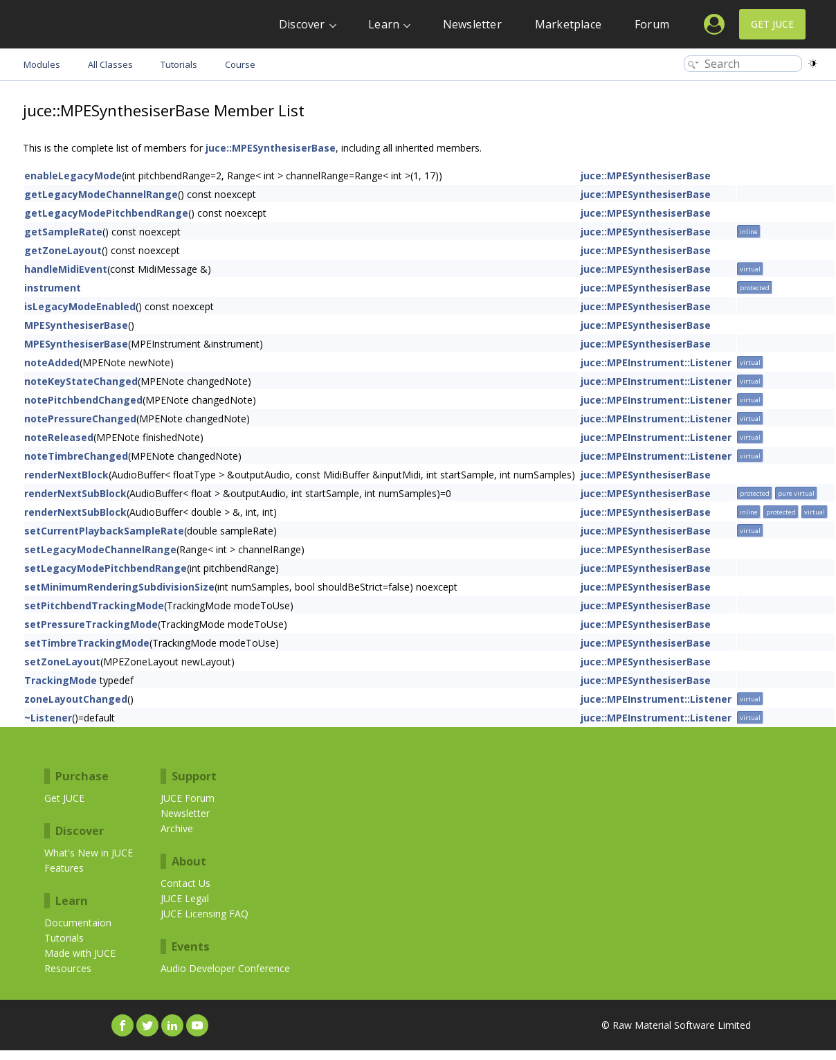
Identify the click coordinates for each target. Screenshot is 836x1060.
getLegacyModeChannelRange (101, 194)
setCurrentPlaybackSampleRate (104, 530)
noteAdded (52, 362)
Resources (67, 968)
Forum (652, 24)
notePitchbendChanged (83, 399)
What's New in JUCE (88, 852)
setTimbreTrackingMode (86, 642)
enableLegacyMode (73, 175)
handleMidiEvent (65, 269)
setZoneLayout (62, 661)
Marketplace (568, 24)
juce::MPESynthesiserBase (271, 147)
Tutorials (64, 937)
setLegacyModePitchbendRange (105, 568)
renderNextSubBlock (75, 493)
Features (64, 867)
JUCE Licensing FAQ (204, 913)
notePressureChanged (80, 418)
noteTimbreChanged (76, 455)
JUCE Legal (185, 898)
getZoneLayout (63, 250)
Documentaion (77, 922)
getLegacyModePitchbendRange (106, 212)
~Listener (48, 717)
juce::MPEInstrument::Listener (656, 362)
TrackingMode (60, 680)
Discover (302, 24)
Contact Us (185, 883)
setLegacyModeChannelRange (100, 549)
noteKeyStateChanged (81, 381)
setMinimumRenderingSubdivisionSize (119, 586)
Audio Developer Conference (225, 968)
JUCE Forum (188, 798)
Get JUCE (772, 23)
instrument (52, 287)
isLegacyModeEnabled (80, 306)
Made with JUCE (80, 953)
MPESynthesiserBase (76, 325)
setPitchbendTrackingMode (94, 605)
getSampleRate (63, 231)
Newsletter (472, 24)
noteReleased (58, 437)
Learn (383, 24)
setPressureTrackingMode (91, 624)
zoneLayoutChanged (75, 699)
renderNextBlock (66, 474)
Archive (177, 828)
